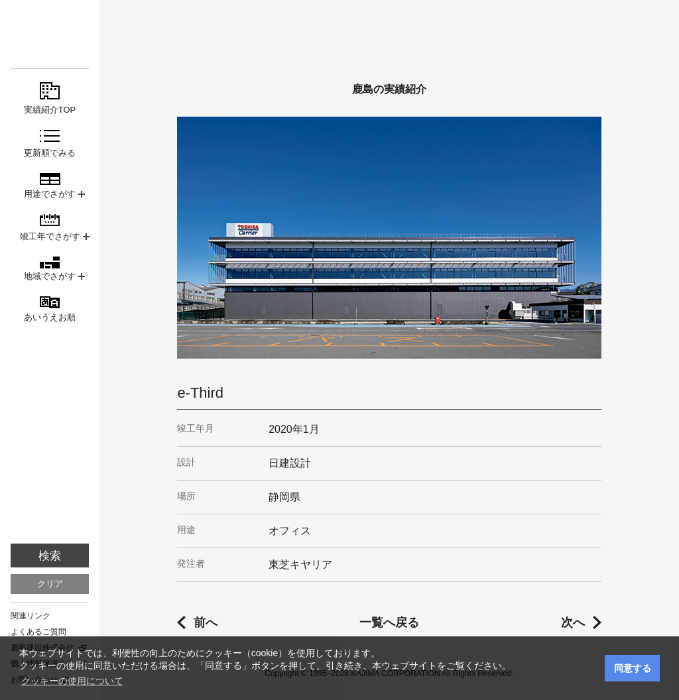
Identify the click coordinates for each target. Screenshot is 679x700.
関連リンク (30, 616)
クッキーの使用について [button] (72, 680)
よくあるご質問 (38, 632)
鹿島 (49, 34)
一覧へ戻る (389, 622)
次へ (573, 622)
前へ (205, 622)
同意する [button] (632, 668)
